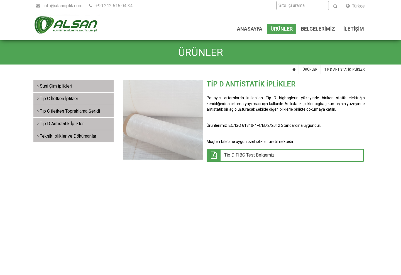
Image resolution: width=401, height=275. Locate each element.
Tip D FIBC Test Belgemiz (249, 155)
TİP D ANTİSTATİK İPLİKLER (344, 69)
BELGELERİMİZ (318, 29)
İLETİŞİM (353, 29)
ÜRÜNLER (282, 29)
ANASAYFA (249, 29)
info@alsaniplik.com (59, 5)
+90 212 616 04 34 (111, 5)
